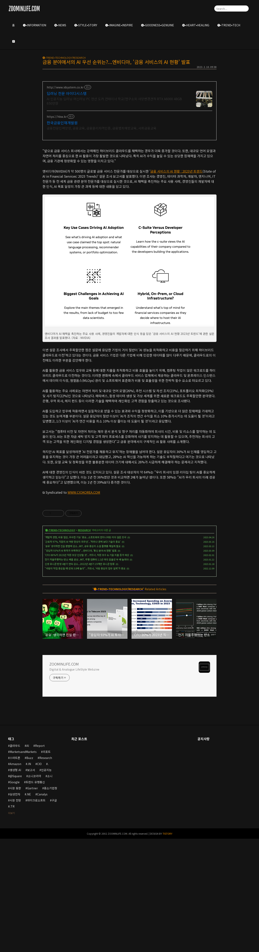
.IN (29, 877)
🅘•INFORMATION (34, 25)
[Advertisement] (129, 172)
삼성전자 (15, 907)
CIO (39, 877)
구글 (54, 914)
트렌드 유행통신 (35, 895)
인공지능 (46, 883)
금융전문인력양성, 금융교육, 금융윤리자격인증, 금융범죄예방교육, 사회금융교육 (101, 128)
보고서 (31, 883)
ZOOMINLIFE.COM (64, 777)
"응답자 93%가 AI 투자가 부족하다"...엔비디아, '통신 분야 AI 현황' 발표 (81, 663)
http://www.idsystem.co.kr (65, 87)
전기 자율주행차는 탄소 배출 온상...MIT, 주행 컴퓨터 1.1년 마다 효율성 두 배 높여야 (86, 672)
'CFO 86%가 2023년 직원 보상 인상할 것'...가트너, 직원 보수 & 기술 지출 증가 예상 (87, 668)
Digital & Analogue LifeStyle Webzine (74, 783)
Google (15, 895)
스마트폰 (15, 871)
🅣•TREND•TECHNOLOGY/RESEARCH (64, 57)
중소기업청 (50, 901)
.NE (28, 907)
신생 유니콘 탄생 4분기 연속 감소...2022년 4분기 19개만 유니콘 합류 (80, 677)
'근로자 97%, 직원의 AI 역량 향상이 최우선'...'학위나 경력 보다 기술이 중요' (83, 655)
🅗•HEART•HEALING (195, 25)
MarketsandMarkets (23, 865)
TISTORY (167, 947)
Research (45, 871)
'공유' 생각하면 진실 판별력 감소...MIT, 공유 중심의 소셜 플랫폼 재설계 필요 (83, 659)
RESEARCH (84, 643)
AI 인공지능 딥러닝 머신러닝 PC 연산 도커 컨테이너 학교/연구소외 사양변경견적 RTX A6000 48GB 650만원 (114, 100)
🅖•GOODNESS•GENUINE (157, 25)
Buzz (29, 871)
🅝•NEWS (60, 25)
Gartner (32, 901)
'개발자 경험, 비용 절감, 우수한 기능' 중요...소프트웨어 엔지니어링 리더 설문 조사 (85, 650)
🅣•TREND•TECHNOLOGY (60, 643)
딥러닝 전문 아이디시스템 (67, 93)
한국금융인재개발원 (62, 122)
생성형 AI (15, 883)
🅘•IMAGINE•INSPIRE (119, 25)
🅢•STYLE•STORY (85, 25)
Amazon (15, 877)
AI (27, 859)
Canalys (42, 907)
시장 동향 (15, 901)
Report (40, 859)
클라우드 (15, 859)
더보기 (11, 926)
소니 (49, 889)
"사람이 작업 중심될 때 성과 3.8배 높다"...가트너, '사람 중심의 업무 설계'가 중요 (85, 681)
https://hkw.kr (57, 116)
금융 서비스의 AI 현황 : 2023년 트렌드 (176, 227)
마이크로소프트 (36, 914)
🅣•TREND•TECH (228, 25)
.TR (12, 920)
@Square (16, 889)
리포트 (47, 865)
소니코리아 (34, 889)
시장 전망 (15, 914)
